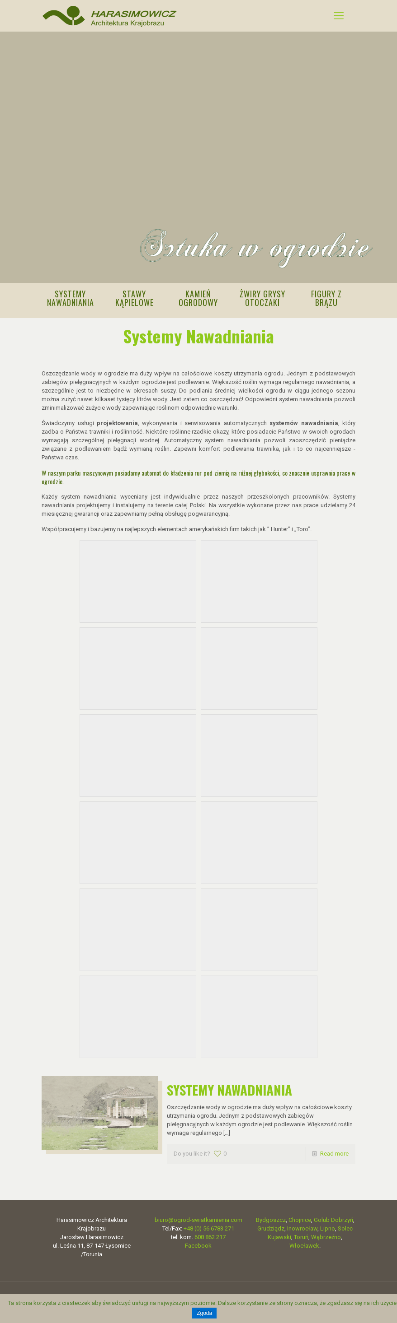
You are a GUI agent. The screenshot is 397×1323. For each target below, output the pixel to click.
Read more (334, 1150)
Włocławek (304, 1243)
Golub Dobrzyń (333, 1217)
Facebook (198, 1243)
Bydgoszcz (271, 1217)
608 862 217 (210, 1234)
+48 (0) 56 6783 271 (209, 1225)
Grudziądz (270, 1225)
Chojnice (299, 1217)
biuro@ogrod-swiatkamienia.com (198, 1217)
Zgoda (204, 1313)
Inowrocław (302, 1225)
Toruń (301, 1234)
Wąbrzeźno (326, 1234)
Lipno (327, 1225)
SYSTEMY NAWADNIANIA (229, 1086)
